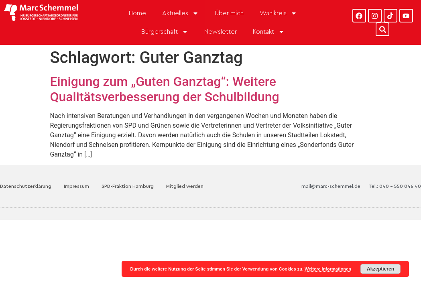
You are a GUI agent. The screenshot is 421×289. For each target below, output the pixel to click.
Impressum (76, 186)
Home (137, 13)
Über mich (229, 13)
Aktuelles (180, 13)
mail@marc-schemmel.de (330, 186)
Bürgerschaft (164, 31)
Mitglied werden (184, 186)
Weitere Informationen (328, 269)
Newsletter (220, 31)
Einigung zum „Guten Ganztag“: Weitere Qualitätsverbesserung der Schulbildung (164, 89)
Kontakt (269, 31)
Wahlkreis (278, 13)
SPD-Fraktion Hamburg (128, 186)
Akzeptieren (380, 269)
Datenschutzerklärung (25, 186)
